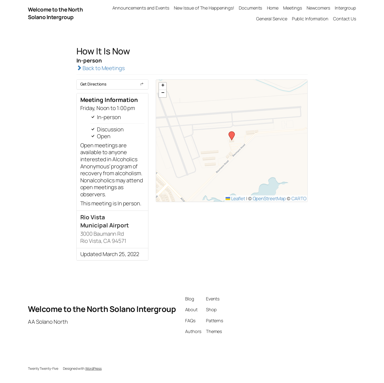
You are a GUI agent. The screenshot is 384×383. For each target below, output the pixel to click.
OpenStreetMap (269, 198)
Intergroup (345, 8)
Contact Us (344, 19)
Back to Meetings (100, 68)
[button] (229, 132)
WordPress (93, 368)
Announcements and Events (140, 8)
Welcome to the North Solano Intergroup (55, 13)
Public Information (310, 19)
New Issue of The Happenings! (204, 8)
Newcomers (318, 8)
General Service (271, 19)
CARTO (298, 198)
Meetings (292, 8)
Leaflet (235, 198)
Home (273, 8)
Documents (250, 8)
